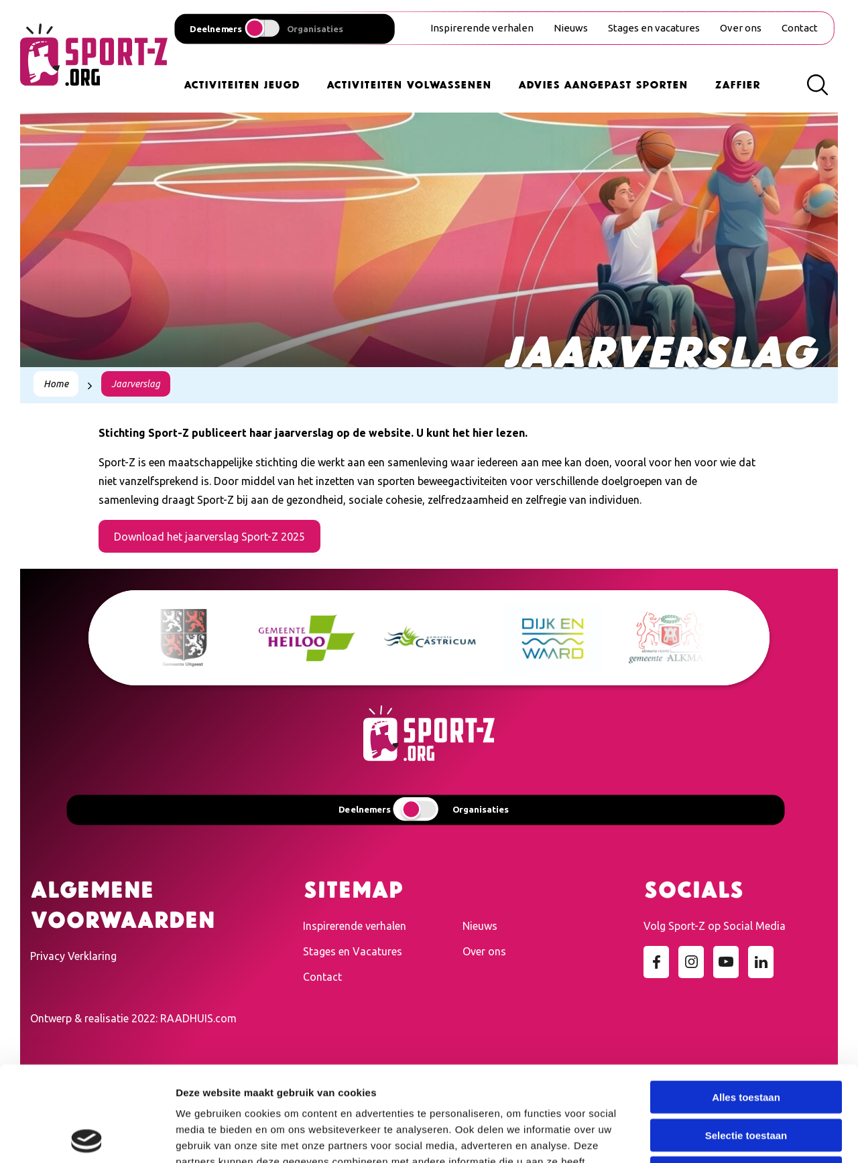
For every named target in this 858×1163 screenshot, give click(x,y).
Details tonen (724, 1136)
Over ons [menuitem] (740, 27)
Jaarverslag (135, 384)
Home (56, 384)
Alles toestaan (746, 1002)
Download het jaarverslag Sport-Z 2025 (209, 537)
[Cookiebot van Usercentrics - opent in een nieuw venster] (86, 1137)
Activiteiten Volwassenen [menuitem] (408, 83)
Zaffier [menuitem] (737, 83)
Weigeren (745, 1077)
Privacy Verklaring (73, 956)
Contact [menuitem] (800, 27)
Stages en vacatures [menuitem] (654, 27)
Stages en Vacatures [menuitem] (352, 951)
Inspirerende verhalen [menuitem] (482, 27)
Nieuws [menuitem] (571, 27)
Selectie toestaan (746, 1040)
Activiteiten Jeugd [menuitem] (242, 83)
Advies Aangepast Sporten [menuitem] (603, 83)
